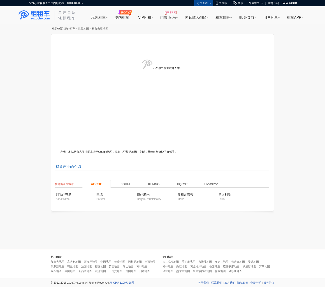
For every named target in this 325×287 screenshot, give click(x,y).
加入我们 (229, 282)
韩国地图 (130, 271)
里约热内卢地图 (202, 271)
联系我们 (216, 282)
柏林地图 (167, 266)
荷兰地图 (72, 266)
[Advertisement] (162, 230)
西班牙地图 (91, 261)
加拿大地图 (57, 261)
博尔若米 (143, 194)
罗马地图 (264, 266)
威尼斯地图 (249, 266)
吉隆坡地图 (205, 261)
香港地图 (214, 266)
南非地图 (142, 266)
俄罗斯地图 (57, 266)
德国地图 (100, 266)
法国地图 (86, 266)
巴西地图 (150, 261)
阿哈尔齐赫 (64, 194)
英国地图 (114, 266)
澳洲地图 (100, 271)
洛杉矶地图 (235, 271)
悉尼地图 (181, 266)
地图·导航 (246, 17)
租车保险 (223, 17)
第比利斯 (224, 194)
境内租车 (122, 17)
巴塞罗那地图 (231, 266)
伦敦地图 (220, 271)
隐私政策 (242, 282)
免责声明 (255, 282)
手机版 (221, 3)
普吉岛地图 (238, 261)
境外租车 (98, 17)
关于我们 (203, 282)
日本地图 (144, 271)
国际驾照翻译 (196, 17)
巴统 (99, 194)
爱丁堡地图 (188, 261)
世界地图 (83, 28)
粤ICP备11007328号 (122, 282)
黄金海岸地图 (198, 266)
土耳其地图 (115, 271)
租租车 (34, 15)
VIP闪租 (144, 17)
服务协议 (268, 282)
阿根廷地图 (135, 261)
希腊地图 (119, 261)
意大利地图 (74, 261)
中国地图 (105, 261)
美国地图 (70, 271)
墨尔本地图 (183, 271)
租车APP (294, 17)
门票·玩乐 (168, 17)
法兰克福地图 (170, 261)
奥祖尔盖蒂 (185, 194)
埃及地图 (56, 271)
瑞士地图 (128, 266)
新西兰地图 (85, 271)
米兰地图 (167, 271)
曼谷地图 (253, 261)
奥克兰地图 (221, 261)
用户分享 (270, 17)
